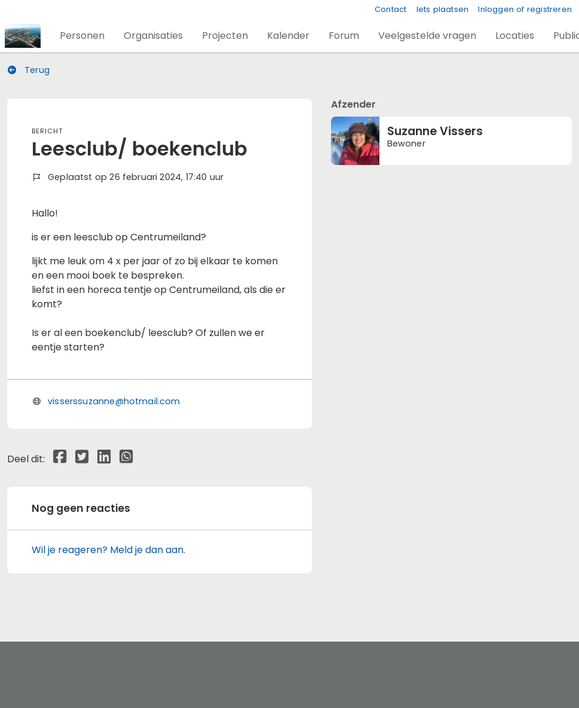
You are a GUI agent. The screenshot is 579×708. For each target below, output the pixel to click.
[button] (82, 36)
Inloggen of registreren (525, 9)
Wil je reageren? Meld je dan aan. (108, 550)
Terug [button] (29, 70)
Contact (390, 9)
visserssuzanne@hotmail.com (114, 401)
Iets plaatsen (442, 9)
